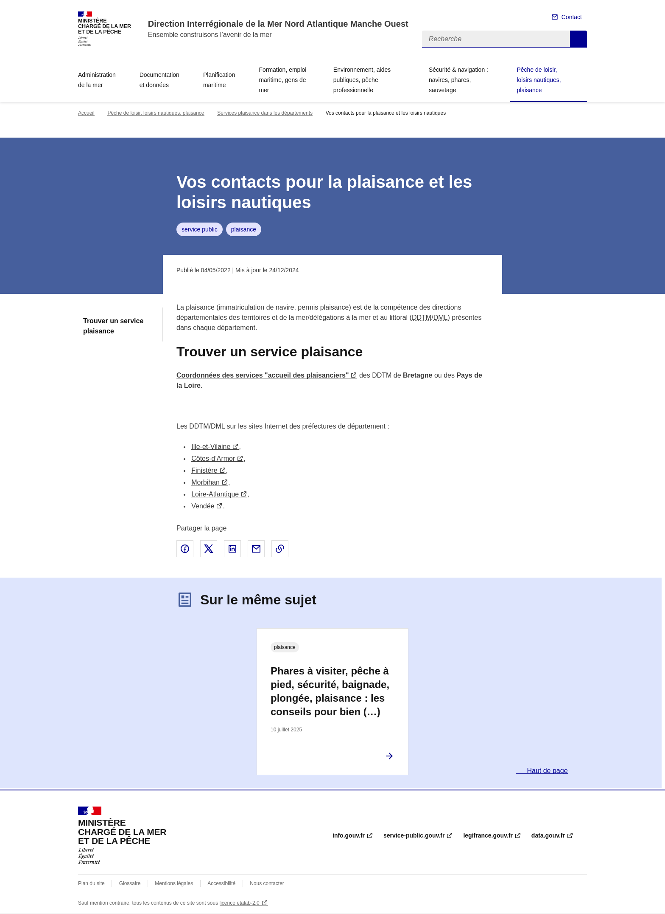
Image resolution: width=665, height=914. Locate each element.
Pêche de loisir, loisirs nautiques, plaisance (539, 79)
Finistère (204, 470)
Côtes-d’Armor (213, 458)
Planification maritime (219, 79)
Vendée (202, 506)
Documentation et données (159, 79)
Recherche (578, 39)
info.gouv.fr (348, 835)
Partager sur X (208, 548)
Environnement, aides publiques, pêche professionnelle (362, 79)
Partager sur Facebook (184, 548)
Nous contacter (267, 883)
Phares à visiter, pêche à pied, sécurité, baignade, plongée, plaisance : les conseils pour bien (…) (330, 691)
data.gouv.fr (548, 835)
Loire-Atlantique (215, 494)
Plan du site (91, 883)
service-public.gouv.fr (413, 835)
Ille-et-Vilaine (210, 446)
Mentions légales (174, 883)
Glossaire (130, 883)
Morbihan (205, 482)
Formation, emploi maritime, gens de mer (282, 79)
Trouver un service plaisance (113, 326)
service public (200, 229)
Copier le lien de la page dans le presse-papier (279, 548)
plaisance (243, 229)
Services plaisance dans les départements (265, 113)
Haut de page (546, 770)
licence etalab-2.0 (240, 903)
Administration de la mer (97, 79)
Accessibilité (221, 883)
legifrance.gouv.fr (487, 835)
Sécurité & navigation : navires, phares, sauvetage (458, 79)
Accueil (86, 113)
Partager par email (256, 548)
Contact (572, 17)
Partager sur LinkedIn (232, 548)
